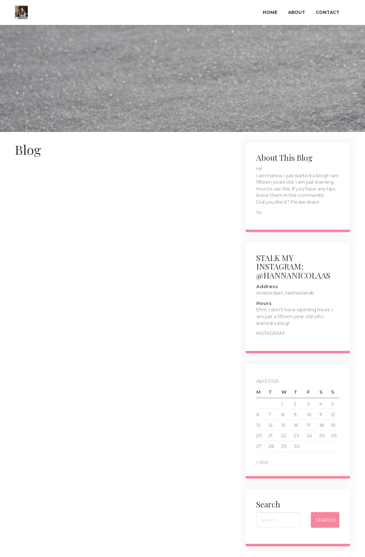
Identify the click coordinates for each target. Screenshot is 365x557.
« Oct (262, 462)
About (296, 12)
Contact (327, 12)
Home (270, 12)
